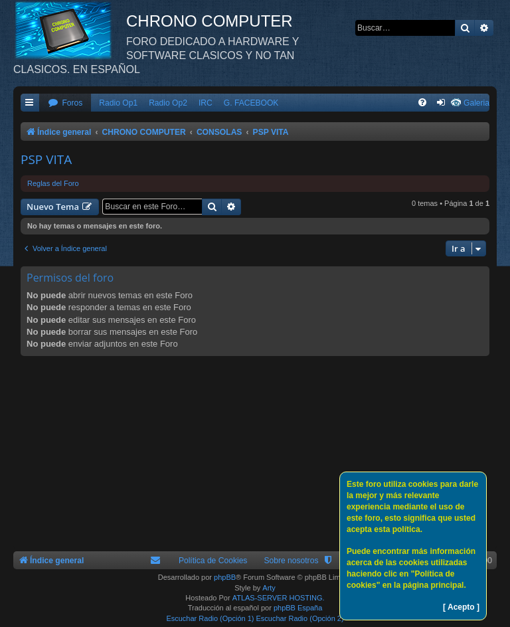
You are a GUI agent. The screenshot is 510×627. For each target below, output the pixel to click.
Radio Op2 (168, 103)
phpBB (225, 577)
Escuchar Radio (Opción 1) (210, 618)
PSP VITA (46, 159)
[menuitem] (65, 103)
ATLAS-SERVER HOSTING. (278, 598)
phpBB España (298, 608)
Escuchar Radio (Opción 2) (300, 618)
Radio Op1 (118, 103)
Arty (269, 588)
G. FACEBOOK (251, 103)
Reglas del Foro (53, 183)
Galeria (476, 103)
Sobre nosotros (291, 560)
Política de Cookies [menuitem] (213, 560)
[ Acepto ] (461, 607)
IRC (205, 103)
